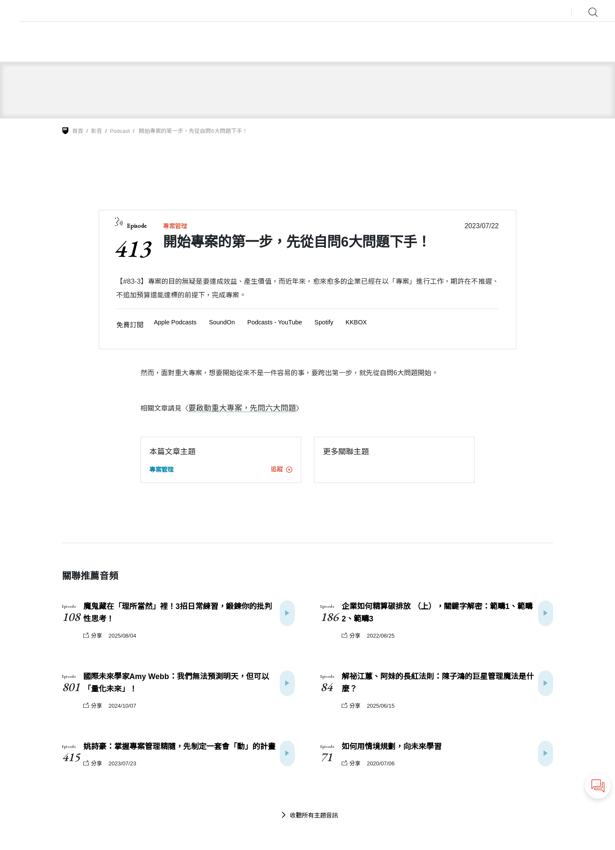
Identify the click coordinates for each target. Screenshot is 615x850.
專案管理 (175, 226)
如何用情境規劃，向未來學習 (392, 746)
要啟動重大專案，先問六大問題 (236, 408)
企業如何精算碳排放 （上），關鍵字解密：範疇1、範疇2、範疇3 (437, 612)
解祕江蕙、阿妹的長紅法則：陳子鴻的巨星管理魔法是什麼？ (438, 682)
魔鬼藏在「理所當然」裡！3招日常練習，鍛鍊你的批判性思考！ (177, 612)
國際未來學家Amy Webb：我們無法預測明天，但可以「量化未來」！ (176, 682)
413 (132, 248)
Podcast (120, 131)
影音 (96, 131)
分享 (92, 635)
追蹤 (281, 468)
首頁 (77, 131)
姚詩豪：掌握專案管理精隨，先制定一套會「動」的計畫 (179, 746)
